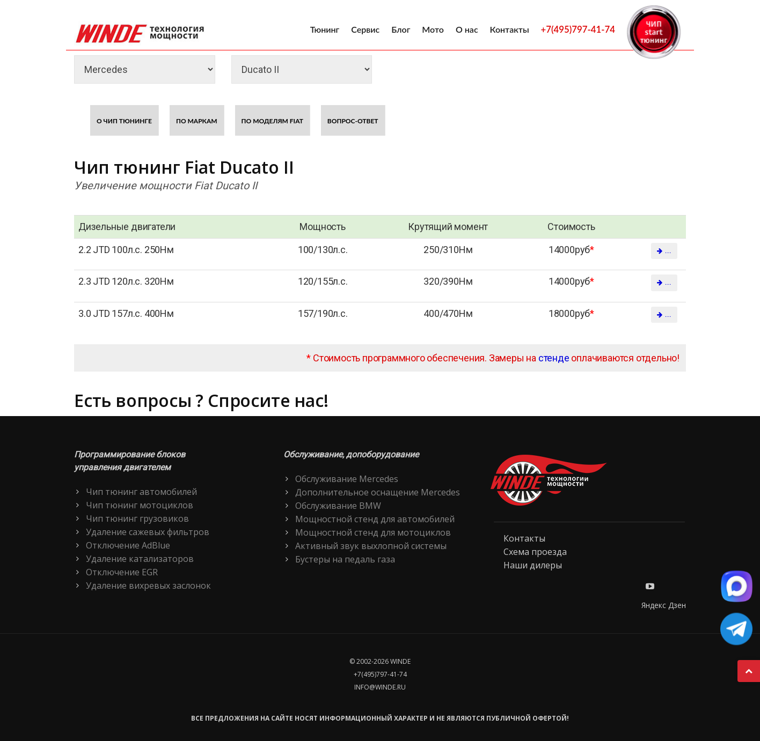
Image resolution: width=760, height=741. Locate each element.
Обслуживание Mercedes (346, 479)
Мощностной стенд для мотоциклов (373, 532)
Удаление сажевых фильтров (147, 532)
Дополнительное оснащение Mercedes (377, 492)
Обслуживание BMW (338, 506)
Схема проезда (535, 552)
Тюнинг (325, 29)
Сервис (365, 29)
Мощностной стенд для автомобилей (375, 519)
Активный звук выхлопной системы (371, 546)
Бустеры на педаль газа (345, 559)
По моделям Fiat (272, 121)
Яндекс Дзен (663, 605)
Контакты (509, 29)
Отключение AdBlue (128, 545)
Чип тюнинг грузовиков (137, 518)
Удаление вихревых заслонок (148, 585)
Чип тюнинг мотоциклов (139, 505)
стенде (553, 358)
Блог (400, 29)
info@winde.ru (380, 687)
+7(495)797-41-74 (578, 29)
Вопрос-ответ (352, 121)
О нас (467, 29)
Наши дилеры (532, 565)
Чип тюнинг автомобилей (141, 492)
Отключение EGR (122, 572)
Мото (433, 29)
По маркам (196, 121)
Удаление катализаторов (140, 559)
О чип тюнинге (124, 121)
